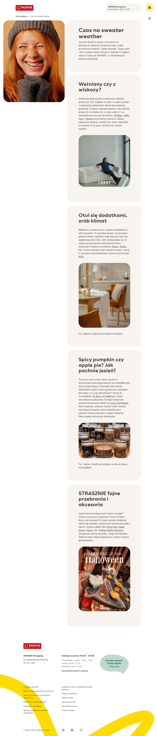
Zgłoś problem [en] (68, 702)
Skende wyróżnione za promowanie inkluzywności (36, 696)
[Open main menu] (149, 7)
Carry (81, 119)
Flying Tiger (112, 527)
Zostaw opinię (114, 666)
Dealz (121, 527)
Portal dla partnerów (30, 687)
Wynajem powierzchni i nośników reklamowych (35, 711)
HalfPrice (109, 396)
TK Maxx (118, 115)
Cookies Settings (68, 710)
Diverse (89, 119)
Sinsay (123, 246)
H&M (126, 115)
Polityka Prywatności (69, 694)
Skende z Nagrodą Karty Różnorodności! (38, 691)
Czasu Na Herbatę (119, 403)
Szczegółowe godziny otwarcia (75, 671)
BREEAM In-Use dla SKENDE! (34, 702)
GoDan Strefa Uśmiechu (111, 530)
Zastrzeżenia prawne (69, 706)
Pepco (115, 246)
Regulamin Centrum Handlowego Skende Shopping (77, 688)
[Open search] (149, 18)
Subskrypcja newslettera (32, 706)
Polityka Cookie (67, 698)
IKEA (81, 256)
